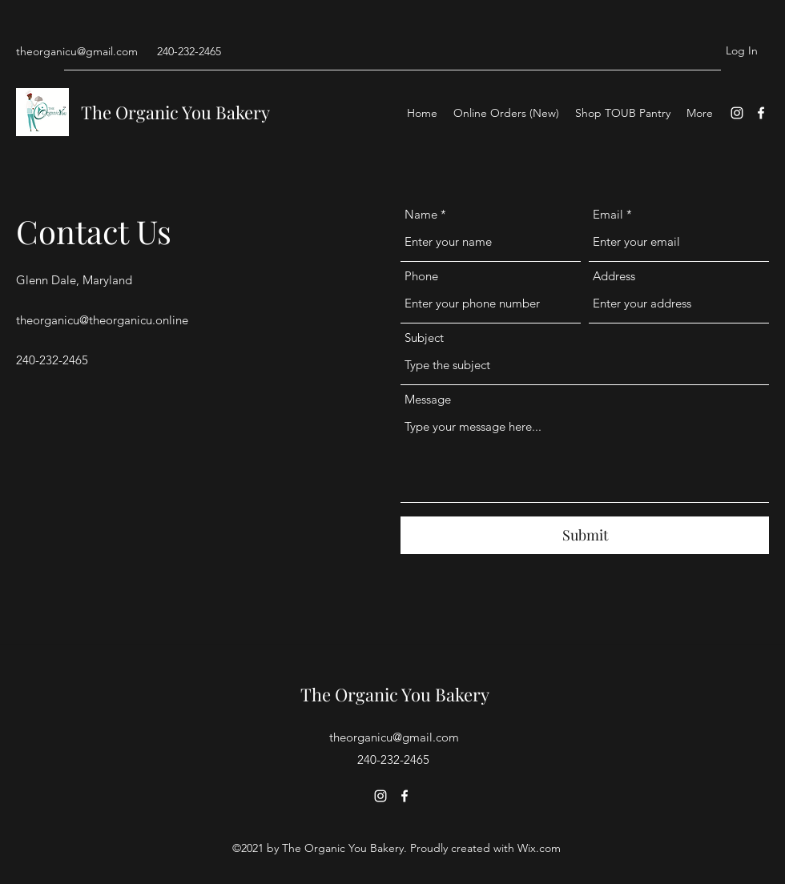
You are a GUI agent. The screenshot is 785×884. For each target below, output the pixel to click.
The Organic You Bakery (175, 112)
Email (608, 214)
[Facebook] (761, 113)
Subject (424, 338)
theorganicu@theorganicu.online (102, 319)
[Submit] (585, 535)
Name (421, 214)
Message (428, 399)
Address (614, 276)
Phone (421, 276)
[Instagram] (737, 113)
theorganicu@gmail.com (77, 51)
